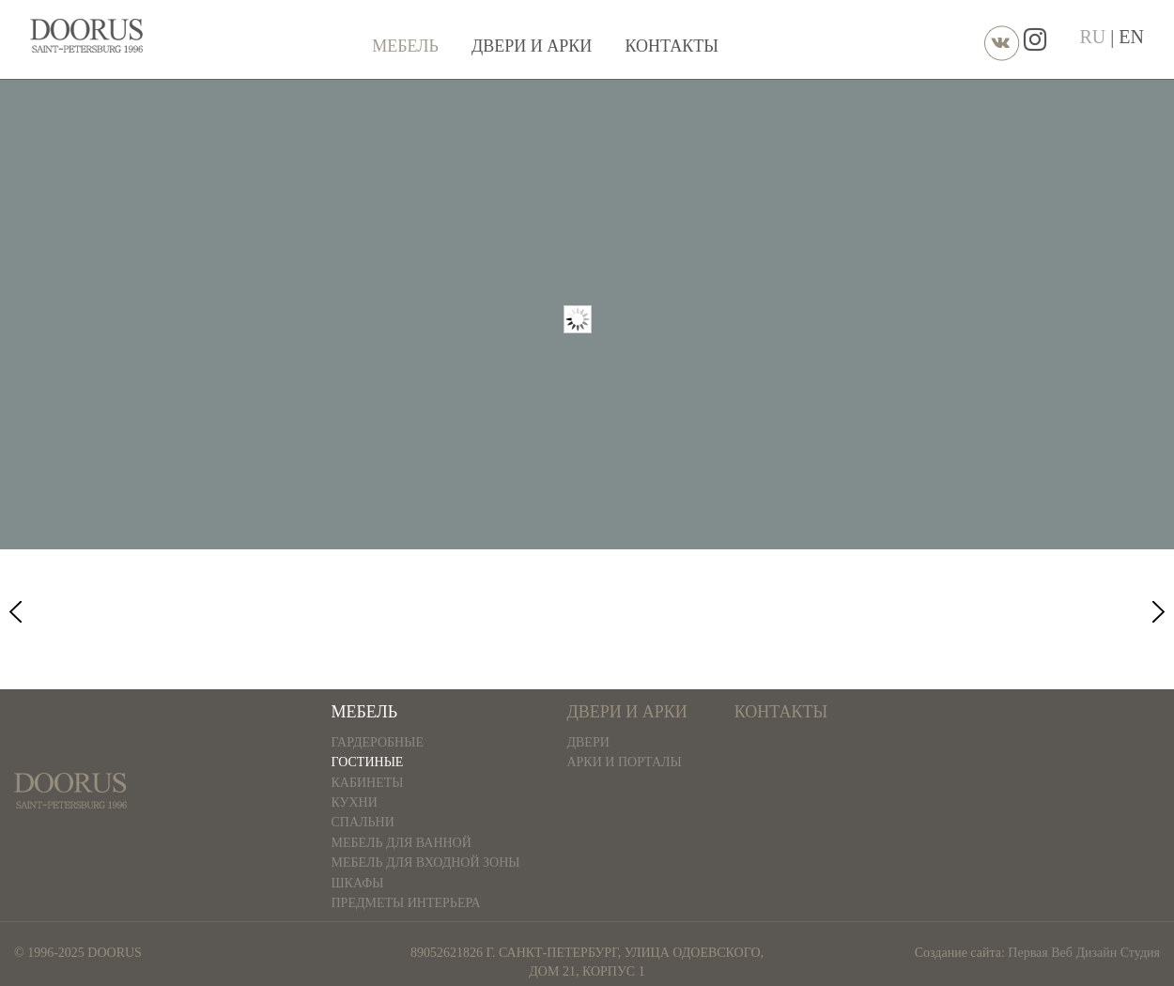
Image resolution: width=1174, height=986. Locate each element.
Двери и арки (531, 46)
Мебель (405, 46)
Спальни (363, 822)
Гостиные (368, 762)
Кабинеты (368, 783)
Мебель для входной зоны (426, 862)
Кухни (355, 802)
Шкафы (358, 883)
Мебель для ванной (401, 843)
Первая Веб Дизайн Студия (1084, 953)
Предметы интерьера (406, 903)
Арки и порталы (623, 762)
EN (1131, 36)
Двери (587, 742)
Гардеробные (378, 742)
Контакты (672, 46)
